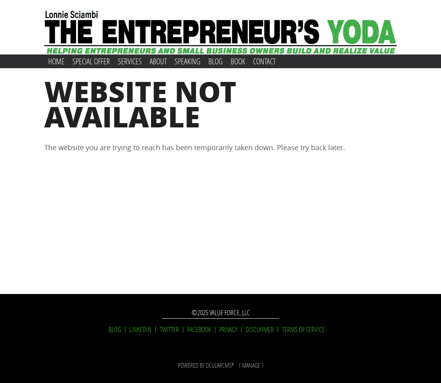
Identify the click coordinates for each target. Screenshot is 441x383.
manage (251, 365)
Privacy (228, 329)
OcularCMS (220, 365)
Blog (215, 61)
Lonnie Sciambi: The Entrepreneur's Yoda (220, 27)
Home (56, 61)
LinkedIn (140, 329)
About (158, 61)
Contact (264, 61)
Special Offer (91, 61)
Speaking (188, 61)
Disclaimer (260, 329)
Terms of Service (303, 329)
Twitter (169, 329)
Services (130, 61)
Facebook (199, 329)
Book (238, 61)
